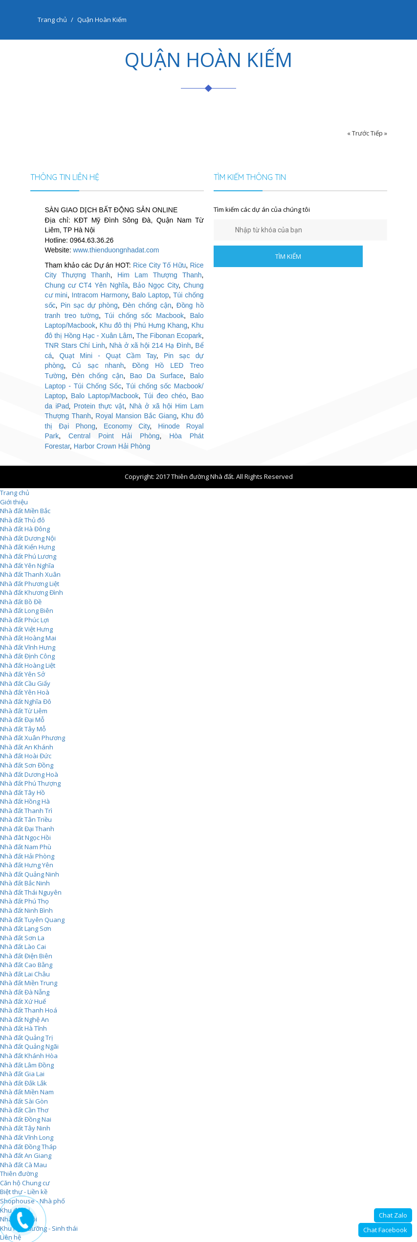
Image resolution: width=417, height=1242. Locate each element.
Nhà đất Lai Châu (25, 974)
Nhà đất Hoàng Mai (28, 637)
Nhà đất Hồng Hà (25, 801)
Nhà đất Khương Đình (31, 592)
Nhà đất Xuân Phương (32, 737)
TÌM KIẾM (288, 256)
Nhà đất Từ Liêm (23, 710)
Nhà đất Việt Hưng (26, 629)
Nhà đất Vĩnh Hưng (27, 647)
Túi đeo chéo (165, 396)
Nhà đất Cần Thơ (24, 1110)
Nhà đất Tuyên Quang (32, 919)
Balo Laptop (150, 295)
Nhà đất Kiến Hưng (27, 546)
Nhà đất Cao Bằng (26, 964)
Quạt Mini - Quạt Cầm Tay (107, 356)
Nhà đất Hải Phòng (27, 856)
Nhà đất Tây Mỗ (23, 728)
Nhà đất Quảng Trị (26, 1037)
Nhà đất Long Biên (26, 610)
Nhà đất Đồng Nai (25, 1119)
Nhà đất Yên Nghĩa (27, 565)
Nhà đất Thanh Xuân (30, 574)
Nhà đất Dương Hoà (29, 774)
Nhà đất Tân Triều (26, 819)
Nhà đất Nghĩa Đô (25, 701)
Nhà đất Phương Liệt (29, 583)
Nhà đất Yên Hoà (24, 692)
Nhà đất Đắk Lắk (23, 1083)
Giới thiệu (14, 501)
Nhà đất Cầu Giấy (25, 683)
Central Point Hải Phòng (113, 436)
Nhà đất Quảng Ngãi (29, 1046)
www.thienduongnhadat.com (116, 250)
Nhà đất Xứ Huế (23, 1001)
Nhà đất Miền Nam (27, 1091)
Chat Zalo (393, 1215)
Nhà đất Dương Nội (28, 538)
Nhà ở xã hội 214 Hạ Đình (150, 345)
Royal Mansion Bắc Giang (135, 416)
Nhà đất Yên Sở (22, 674)
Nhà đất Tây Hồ (22, 792)
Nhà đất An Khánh (26, 747)
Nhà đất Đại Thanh (27, 828)
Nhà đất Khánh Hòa (29, 1055)
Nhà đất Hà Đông (25, 528)
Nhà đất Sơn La (22, 937)
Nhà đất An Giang (25, 1155)
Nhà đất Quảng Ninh (29, 874)
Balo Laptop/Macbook (104, 396)
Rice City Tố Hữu (159, 265)
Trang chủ (52, 19)
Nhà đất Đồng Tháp (28, 1146)
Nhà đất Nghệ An (24, 1019)
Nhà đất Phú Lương (28, 556)
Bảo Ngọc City (155, 285)
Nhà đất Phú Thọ (24, 901)
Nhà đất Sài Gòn (24, 1101)
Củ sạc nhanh (98, 365)
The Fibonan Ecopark (168, 335)
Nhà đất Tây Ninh (25, 1128)
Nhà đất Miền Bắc (25, 510)
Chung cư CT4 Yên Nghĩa (86, 285)
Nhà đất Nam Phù (25, 846)
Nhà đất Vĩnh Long (26, 1137)
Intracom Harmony (100, 295)
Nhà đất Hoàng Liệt (27, 665)
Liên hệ (10, 1237)
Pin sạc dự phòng (89, 305)
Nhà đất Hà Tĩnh (23, 1028)
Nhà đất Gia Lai (22, 1073)
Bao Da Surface (157, 376)
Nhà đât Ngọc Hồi (25, 837)
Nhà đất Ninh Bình (26, 910)
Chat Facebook (385, 1229)
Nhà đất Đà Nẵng (24, 992)
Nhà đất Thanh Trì (26, 810)
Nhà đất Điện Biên (26, 955)
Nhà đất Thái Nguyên (31, 892)
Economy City (127, 426)
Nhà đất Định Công (27, 656)
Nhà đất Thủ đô (22, 520)
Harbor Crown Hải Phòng (112, 446)
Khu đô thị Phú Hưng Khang (143, 325)
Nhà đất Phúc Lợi (24, 619)
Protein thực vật (99, 406)
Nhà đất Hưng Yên (26, 864)
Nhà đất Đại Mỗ (22, 719)
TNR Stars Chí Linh (75, 345)
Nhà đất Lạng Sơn (25, 928)
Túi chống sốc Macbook (144, 315)
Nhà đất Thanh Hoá (28, 1010)
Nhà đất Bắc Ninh (25, 883)
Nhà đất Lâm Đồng (27, 1065)
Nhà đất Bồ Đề (21, 601)
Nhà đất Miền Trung (28, 982)
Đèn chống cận (147, 305)
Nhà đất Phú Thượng (30, 783)
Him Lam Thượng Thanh (159, 275)
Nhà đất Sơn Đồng (26, 765)
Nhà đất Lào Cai (23, 946)
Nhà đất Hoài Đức (25, 755)
